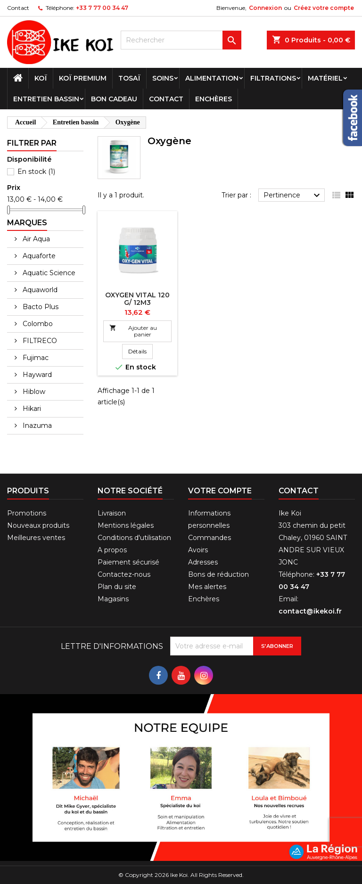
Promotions (26, 513)
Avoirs (198, 550)
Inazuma (36, 425)
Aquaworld (39, 290)
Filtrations (273, 78)
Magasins (113, 599)
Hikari (31, 408)
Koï (40, 78)
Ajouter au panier (133, 331)
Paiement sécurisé (128, 562)
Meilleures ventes (36, 537)
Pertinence (292, 195)
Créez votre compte (324, 7)
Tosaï (129, 78)
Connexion (265, 7)
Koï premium (83, 78)
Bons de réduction (218, 574)
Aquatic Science (48, 273)
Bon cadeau (114, 99)
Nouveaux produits (38, 525)
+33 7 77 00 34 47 (102, 7)
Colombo (37, 323)
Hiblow (33, 391)
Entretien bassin (46, 99)
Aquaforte (38, 256)
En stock (36, 171)
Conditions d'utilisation (134, 537)
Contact (18, 7)
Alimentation (212, 78)
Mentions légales (126, 525)
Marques (27, 222)
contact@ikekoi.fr (310, 611)
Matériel (325, 78)
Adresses (203, 562)
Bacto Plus (39, 307)
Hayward (36, 374)
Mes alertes (207, 586)
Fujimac (35, 357)
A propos (112, 550)
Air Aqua (35, 239)
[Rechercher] (181, 40)
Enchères (213, 99)
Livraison (112, 513)
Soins (162, 78)
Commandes (209, 537)
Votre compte (220, 490)
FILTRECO (39, 340)
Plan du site (117, 586)
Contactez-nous (124, 574)
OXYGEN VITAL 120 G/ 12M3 (137, 299)
